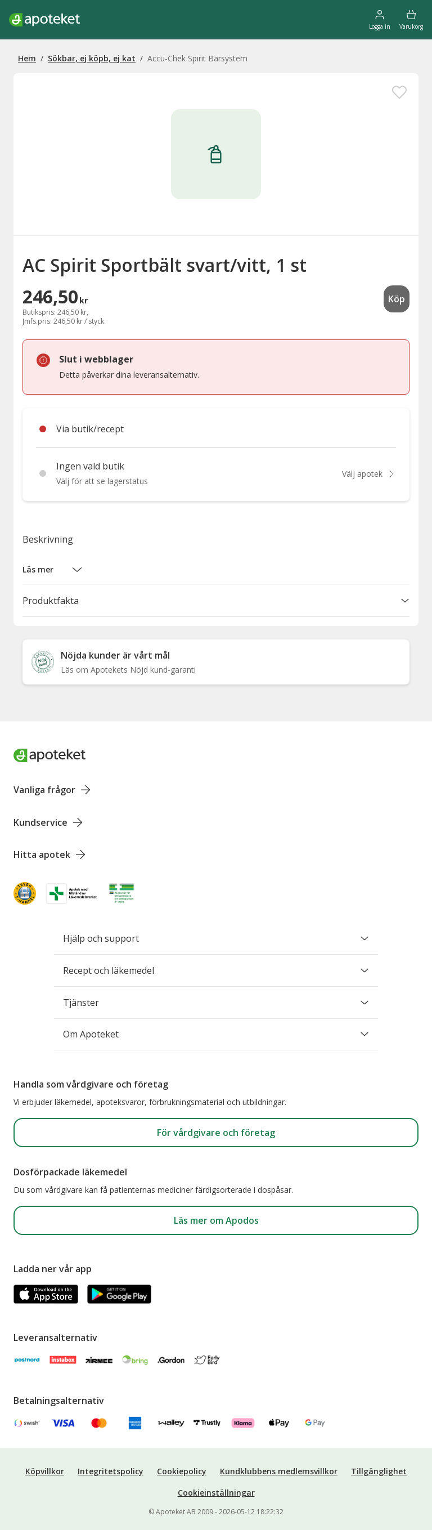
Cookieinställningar (216, 1492)
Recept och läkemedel (216, 970)
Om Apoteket (216, 1034)
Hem (27, 58)
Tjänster (216, 1002)
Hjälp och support (216, 938)
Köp (396, 299)
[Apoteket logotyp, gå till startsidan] (50, 755)
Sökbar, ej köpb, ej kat (92, 58)
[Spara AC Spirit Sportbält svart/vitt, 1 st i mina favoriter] (399, 92)
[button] (52, 569)
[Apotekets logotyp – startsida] (44, 19)
